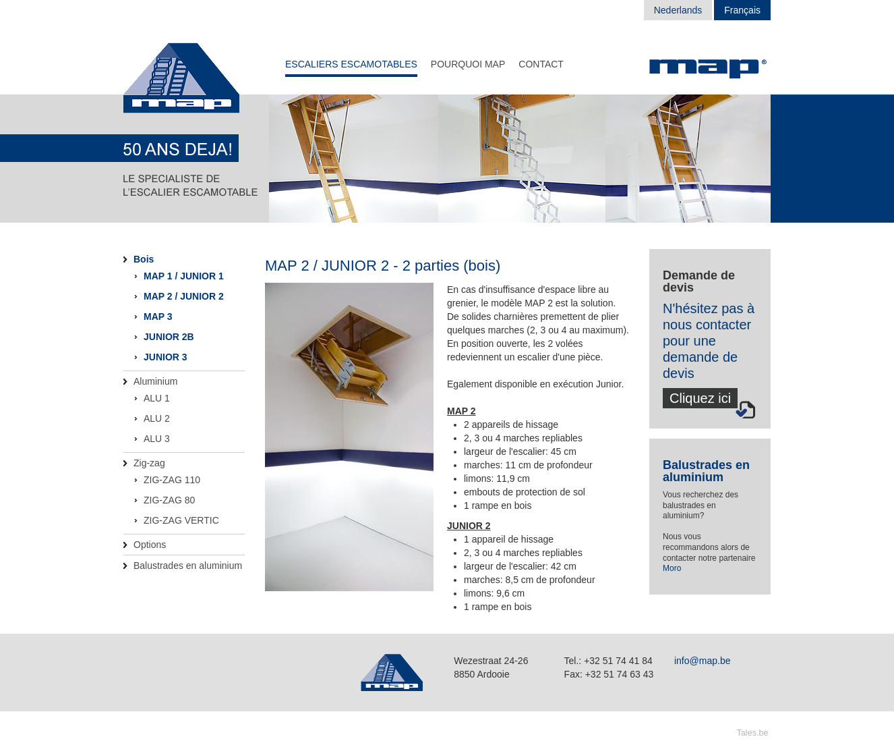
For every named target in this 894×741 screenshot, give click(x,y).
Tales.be (753, 733)
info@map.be (702, 660)
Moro (672, 568)
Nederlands (678, 10)
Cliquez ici (700, 398)
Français (742, 10)
